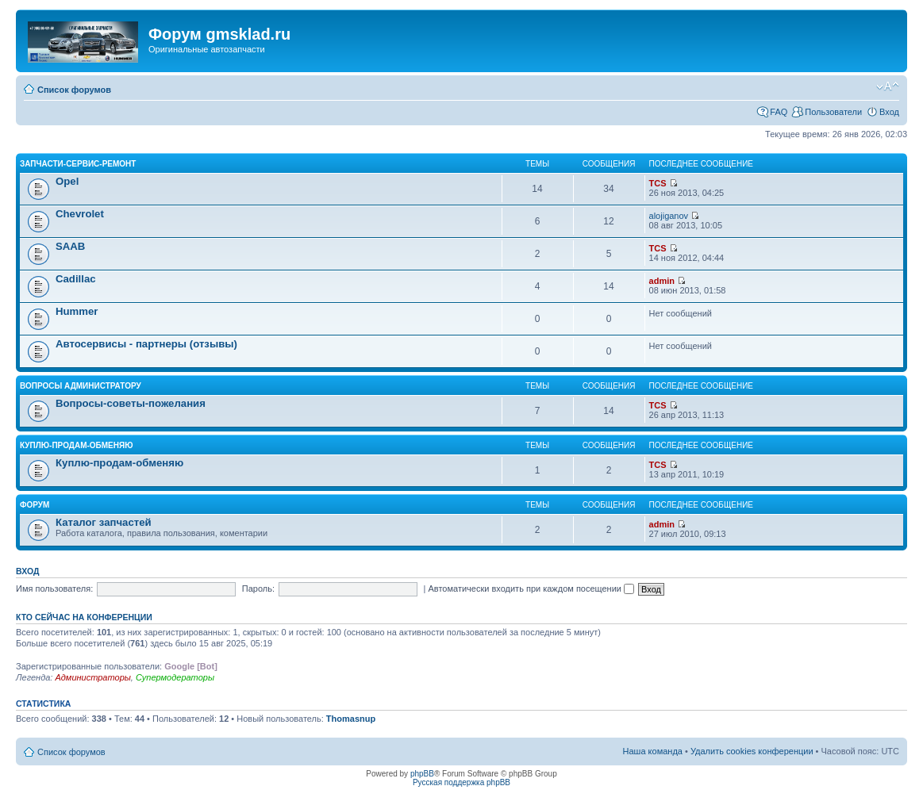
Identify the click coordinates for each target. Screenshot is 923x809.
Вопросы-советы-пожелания (131, 403)
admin (662, 281)
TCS (658, 183)
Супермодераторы (175, 677)
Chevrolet (80, 214)
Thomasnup (350, 718)
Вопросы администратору (80, 385)
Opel (67, 181)
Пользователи (833, 112)
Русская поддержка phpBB (461, 782)
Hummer (77, 311)
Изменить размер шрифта (887, 86)
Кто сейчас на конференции (84, 617)
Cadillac (76, 279)
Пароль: (258, 588)
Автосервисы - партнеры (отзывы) (146, 344)
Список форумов (74, 89)
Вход (889, 112)
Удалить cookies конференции (751, 751)
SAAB (70, 246)
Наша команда (653, 751)
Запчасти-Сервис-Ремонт (78, 163)
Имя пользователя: (54, 588)
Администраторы (92, 677)
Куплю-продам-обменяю (76, 445)
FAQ (778, 112)
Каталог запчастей (104, 522)
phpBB (422, 773)
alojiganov (669, 215)
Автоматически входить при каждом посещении (531, 588)
